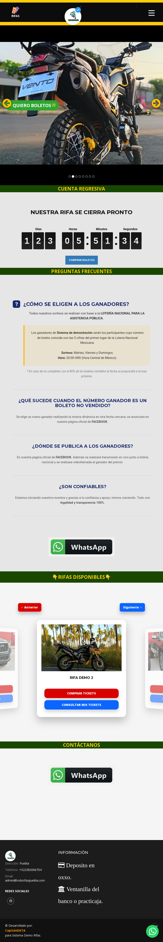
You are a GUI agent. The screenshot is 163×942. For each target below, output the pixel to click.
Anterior (29, 607)
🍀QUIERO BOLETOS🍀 (32, 105)
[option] (81, 668)
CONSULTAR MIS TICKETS (81, 705)
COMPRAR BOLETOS (81, 260)
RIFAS (15, 12)
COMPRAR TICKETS (81, 693)
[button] (12, 103)
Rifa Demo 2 (81, 678)
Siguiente (132, 607)
